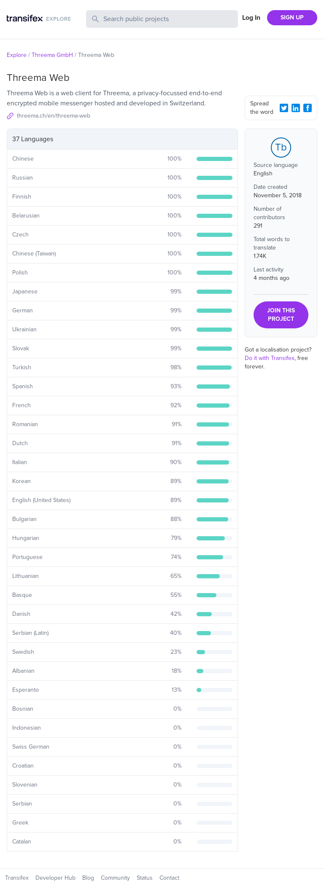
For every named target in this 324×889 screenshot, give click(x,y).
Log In (251, 17)
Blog (88, 877)
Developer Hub (55, 877)
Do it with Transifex (269, 358)
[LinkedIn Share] (296, 108)
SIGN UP (292, 17)
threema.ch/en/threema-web (53, 115)
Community (115, 877)
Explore (17, 55)
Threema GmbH (52, 55)
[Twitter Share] (284, 108)
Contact (169, 877)
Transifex (17, 877)
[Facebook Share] (307, 108)
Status (145, 877)
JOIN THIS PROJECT (281, 314)
